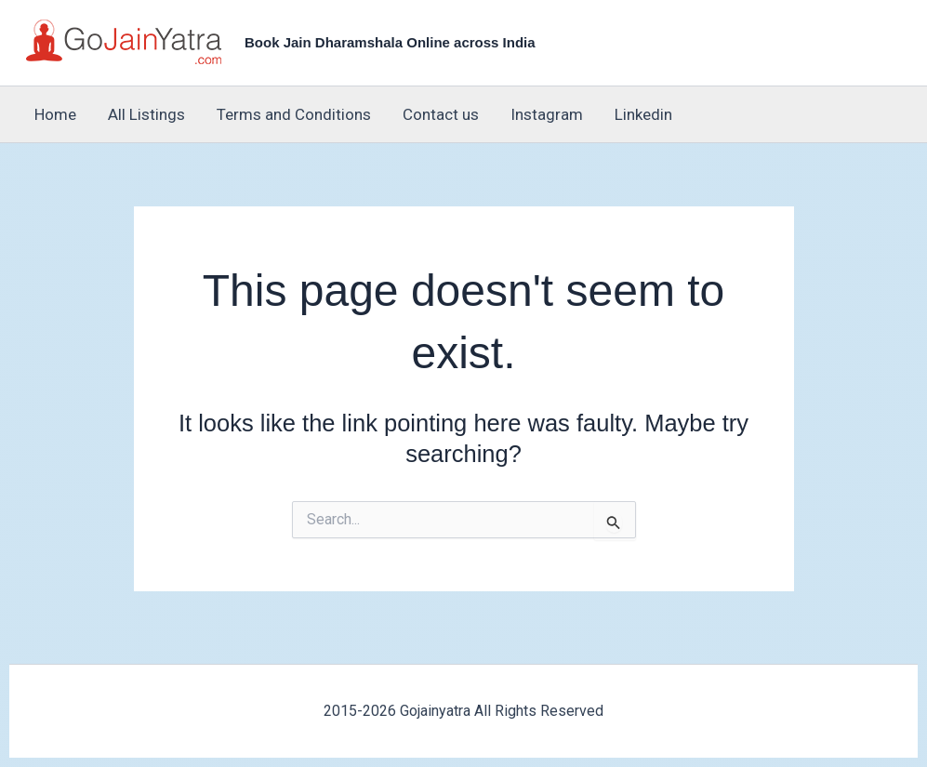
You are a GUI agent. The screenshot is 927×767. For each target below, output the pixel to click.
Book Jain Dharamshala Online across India (390, 42)
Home (55, 114)
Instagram (546, 114)
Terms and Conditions (294, 114)
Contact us (441, 114)
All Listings (146, 114)
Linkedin (643, 114)
